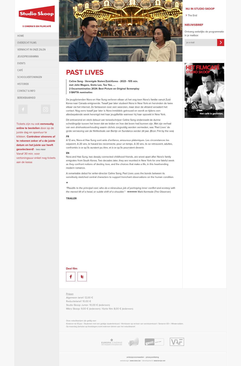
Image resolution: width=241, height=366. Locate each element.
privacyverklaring (152, 357)
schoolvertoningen (29, 77)
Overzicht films (27, 43)
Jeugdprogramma (28, 56)
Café (20, 70)
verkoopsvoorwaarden (135, 357)
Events (21, 63)
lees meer (41, 149)
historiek (23, 84)
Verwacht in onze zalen (31, 50)
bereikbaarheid (26, 98)
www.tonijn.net (159, 361)
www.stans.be (135, 361)
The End (192, 15)
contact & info (26, 91)
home (20, 36)
